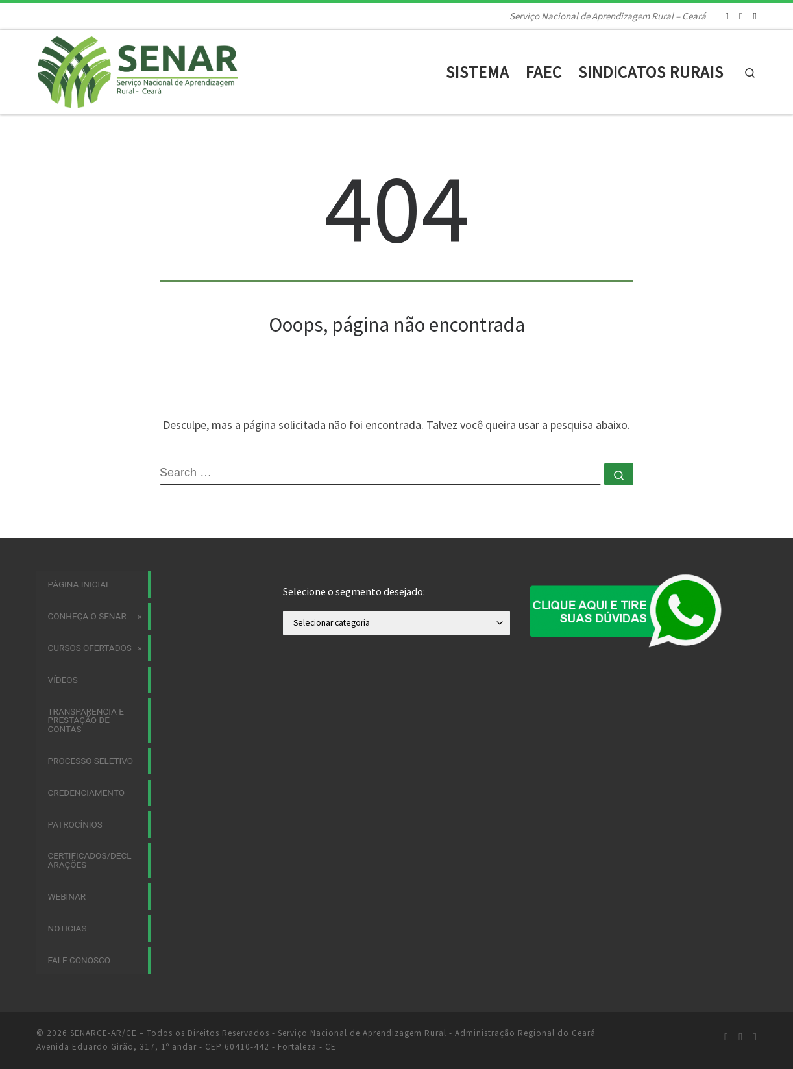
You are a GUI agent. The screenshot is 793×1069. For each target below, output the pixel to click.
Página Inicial (79, 584)
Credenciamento (86, 792)
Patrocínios (75, 824)
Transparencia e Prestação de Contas (86, 720)
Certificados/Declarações (90, 860)
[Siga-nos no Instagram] (727, 15)
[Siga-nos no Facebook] (740, 15)
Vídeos (63, 679)
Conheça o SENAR (87, 616)
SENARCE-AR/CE (103, 1032)
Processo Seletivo (91, 761)
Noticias (67, 928)
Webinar (67, 896)
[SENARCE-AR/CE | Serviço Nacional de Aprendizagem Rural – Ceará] (148, 69)
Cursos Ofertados (90, 648)
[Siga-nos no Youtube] (755, 15)
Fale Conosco (79, 960)
